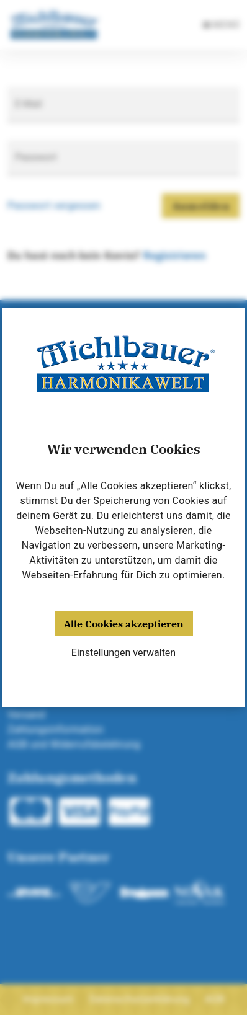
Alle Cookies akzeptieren (124, 624)
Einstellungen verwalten (123, 652)
